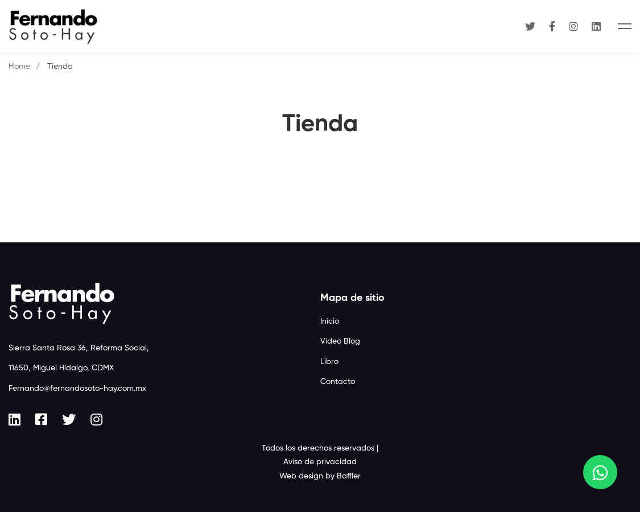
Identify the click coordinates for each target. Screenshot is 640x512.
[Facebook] (552, 26)
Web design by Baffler (320, 476)
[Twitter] (530, 26)
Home (19, 67)
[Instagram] (573, 26)
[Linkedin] (596, 26)
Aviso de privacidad (320, 462)
